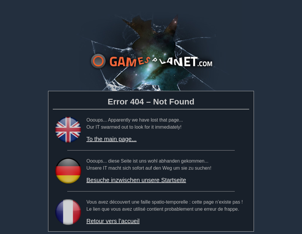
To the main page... (111, 139)
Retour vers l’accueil (112, 221)
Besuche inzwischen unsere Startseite (136, 180)
